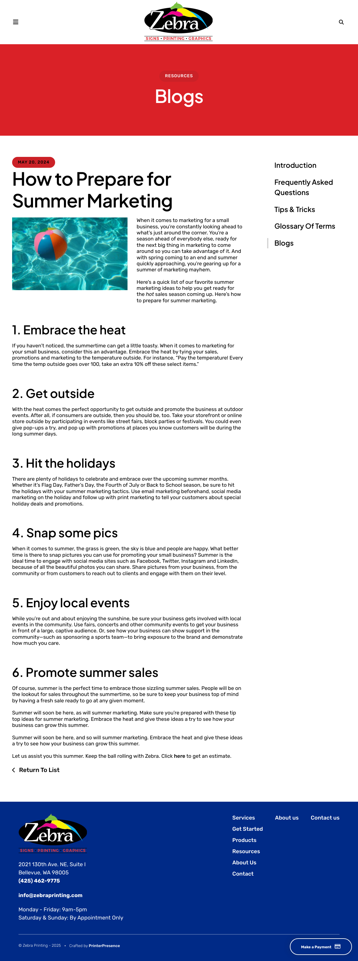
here (179, 756)
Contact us (325, 817)
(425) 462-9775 (39, 880)
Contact (243, 873)
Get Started (247, 829)
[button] (17, 22)
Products (244, 840)
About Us (244, 862)
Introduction (295, 165)
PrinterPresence (104, 945)
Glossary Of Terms (304, 226)
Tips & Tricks (294, 209)
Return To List (38, 770)
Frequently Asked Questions (303, 187)
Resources (179, 75)
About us (287, 817)
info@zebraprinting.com (51, 895)
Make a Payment (315, 946)
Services (243, 817)
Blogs (283, 243)
